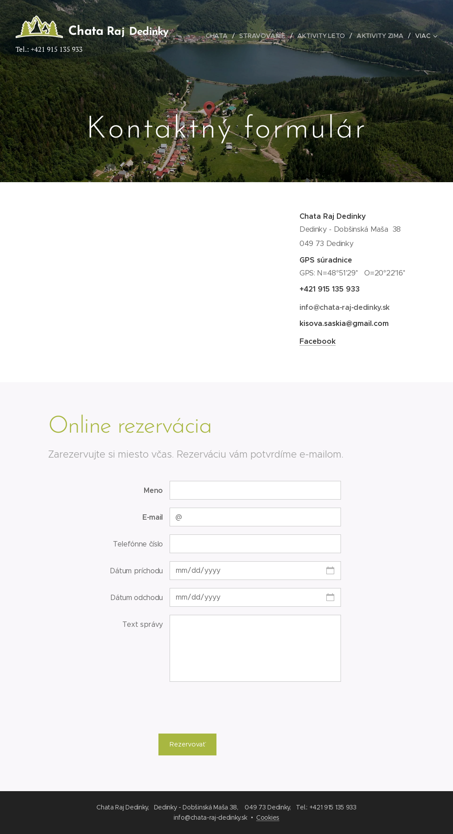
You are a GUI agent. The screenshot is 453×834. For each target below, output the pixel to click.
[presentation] (237, 707)
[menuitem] (219, 36)
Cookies (267, 817)
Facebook (317, 341)
